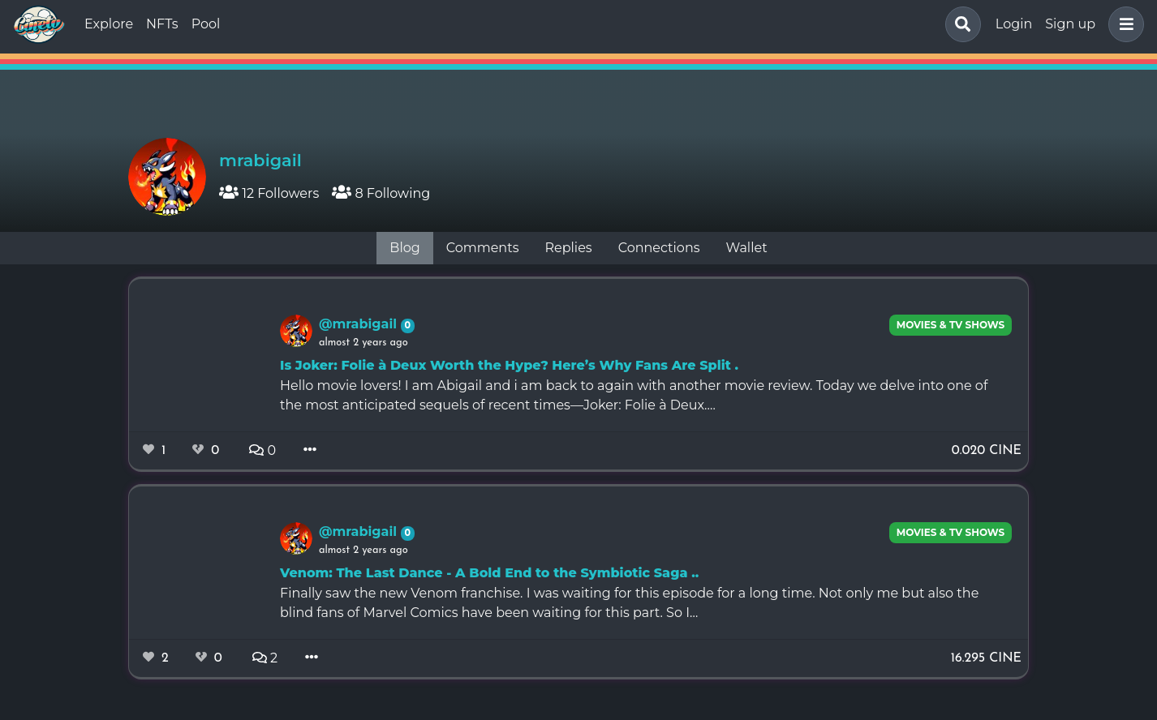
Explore (108, 24)
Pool (206, 24)
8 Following (381, 193)
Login (1014, 24)
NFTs (162, 24)
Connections (659, 247)
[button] (1123, 24)
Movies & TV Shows (951, 325)
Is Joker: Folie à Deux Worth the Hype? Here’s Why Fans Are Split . (509, 365)
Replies (567, 247)
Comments (482, 247)
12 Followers (269, 193)
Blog (404, 247)
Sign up (1070, 24)
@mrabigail (360, 324)
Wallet (747, 247)
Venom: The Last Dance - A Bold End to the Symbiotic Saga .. (489, 573)
